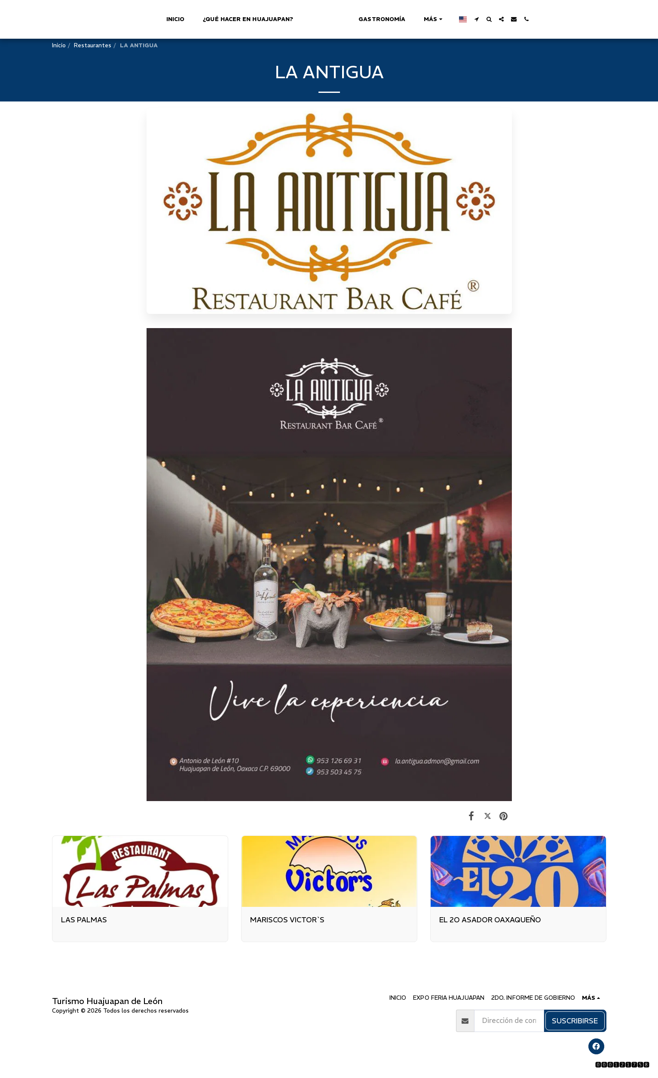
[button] (515, 19)
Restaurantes (92, 45)
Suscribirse (575, 1021)
